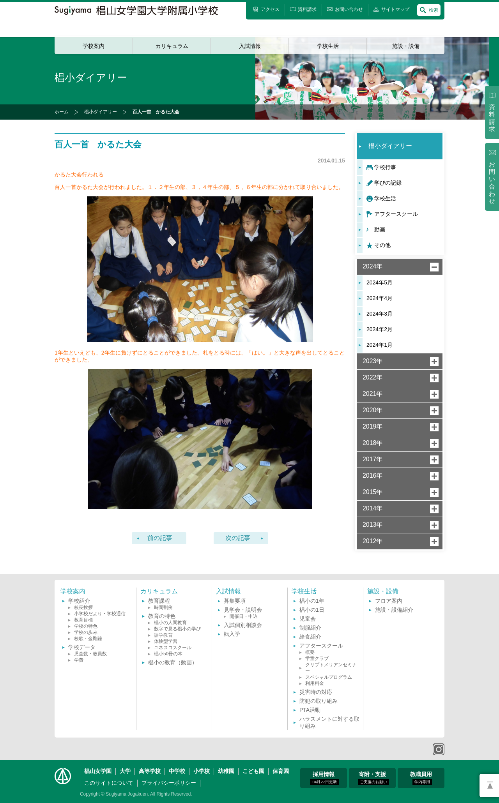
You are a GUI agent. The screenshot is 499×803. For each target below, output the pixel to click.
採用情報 (324, 778)
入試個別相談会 (243, 625)
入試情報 (250, 46)
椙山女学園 (97, 771)
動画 (379, 229)
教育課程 (159, 601)
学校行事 (385, 167)
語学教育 (163, 635)
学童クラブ (317, 658)
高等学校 (150, 771)
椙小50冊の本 (168, 654)
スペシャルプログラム (328, 677)
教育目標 (83, 620)
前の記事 (159, 538)
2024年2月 (379, 329)
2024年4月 (379, 298)
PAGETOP (489, 785)
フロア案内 (388, 601)
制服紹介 (310, 628)
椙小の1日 (311, 610)
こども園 (253, 771)
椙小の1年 (311, 601)
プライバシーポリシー (169, 783)
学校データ (82, 647)
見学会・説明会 (243, 610)
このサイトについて (108, 783)
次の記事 (237, 538)
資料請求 (492, 118)
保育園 (281, 771)
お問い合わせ (492, 183)
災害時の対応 (315, 692)
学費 (78, 660)
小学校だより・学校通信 (100, 613)
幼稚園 (226, 771)
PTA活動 (309, 710)
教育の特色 (161, 616)
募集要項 (235, 601)
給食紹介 (310, 637)
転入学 (232, 634)
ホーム (62, 112)
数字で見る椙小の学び (177, 629)
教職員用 (421, 778)
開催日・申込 (244, 616)
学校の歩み (85, 632)
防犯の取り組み (318, 701)
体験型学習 (165, 641)
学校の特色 (85, 626)
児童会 (307, 619)
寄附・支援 (373, 778)
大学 (125, 771)
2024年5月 (379, 282)
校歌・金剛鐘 (88, 638)
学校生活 (328, 46)
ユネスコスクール (172, 647)
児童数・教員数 (90, 654)
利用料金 (314, 683)
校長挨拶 (83, 607)
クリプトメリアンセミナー (331, 668)
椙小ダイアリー (100, 112)
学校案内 (93, 46)
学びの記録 (388, 183)
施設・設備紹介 (394, 610)
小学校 (201, 771)
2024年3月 (379, 314)
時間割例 (163, 607)
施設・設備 (405, 46)
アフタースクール (396, 214)
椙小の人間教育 (170, 622)
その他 (382, 245)
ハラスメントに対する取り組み (329, 722)
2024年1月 (379, 345)
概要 (310, 652)
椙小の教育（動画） (172, 662)
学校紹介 (79, 601)
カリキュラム (172, 46)
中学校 (177, 771)
